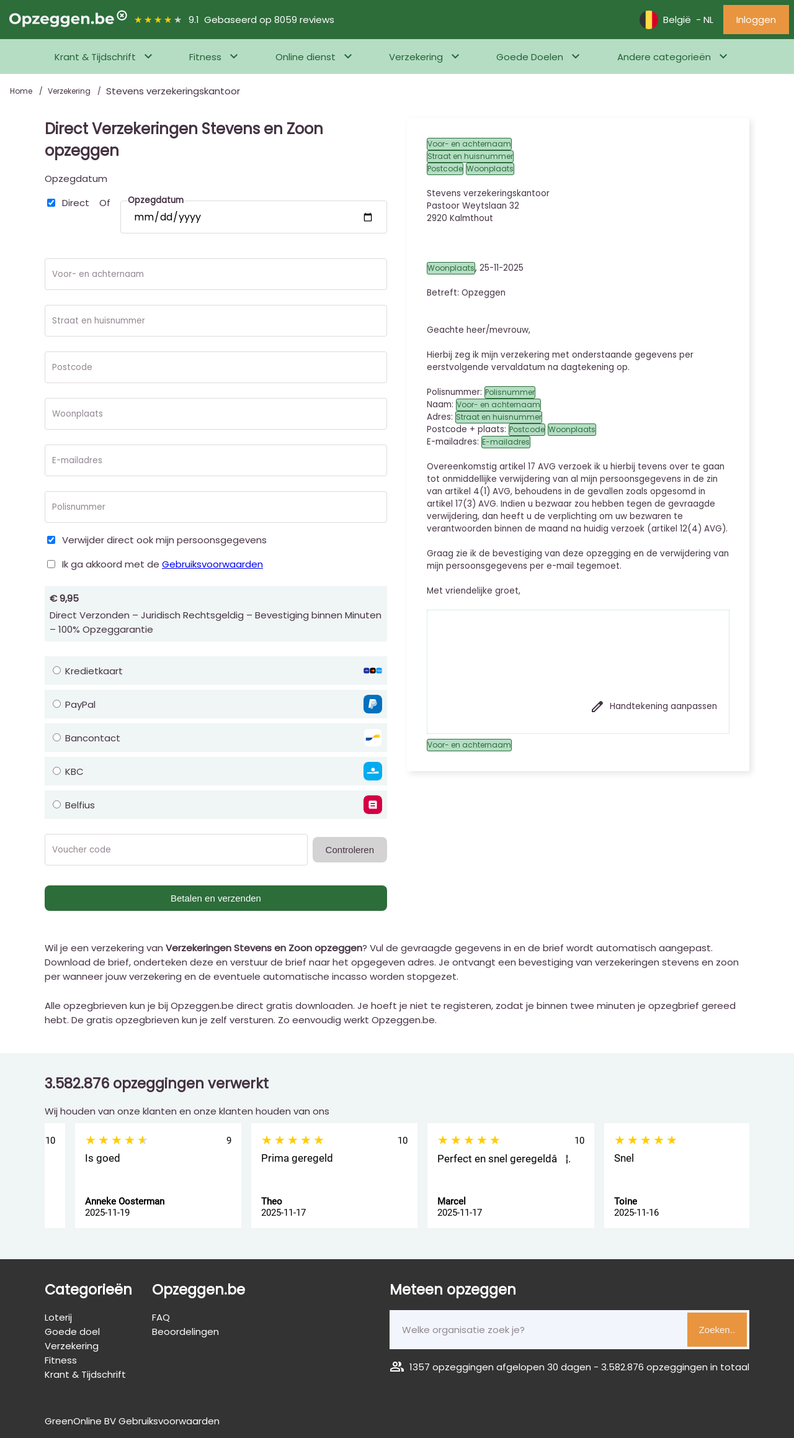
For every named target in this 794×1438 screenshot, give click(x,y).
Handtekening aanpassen (653, 706)
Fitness (205, 56)
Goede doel (72, 1331)
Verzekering (416, 56)
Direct (75, 202)
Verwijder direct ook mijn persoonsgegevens (164, 539)
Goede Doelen (529, 56)
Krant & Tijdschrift (95, 56)
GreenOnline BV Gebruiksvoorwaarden (132, 1420)
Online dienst (305, 56)
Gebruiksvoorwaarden (212, 564)
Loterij (58, 1317)
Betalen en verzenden (216, 898)
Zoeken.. (717, 1329)
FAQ (161, 1317)
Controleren (350, 849)
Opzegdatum (76, 178)
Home (22, 91)
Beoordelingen (185, 1331)
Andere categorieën (664, 56)
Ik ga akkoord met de (162, 564)
